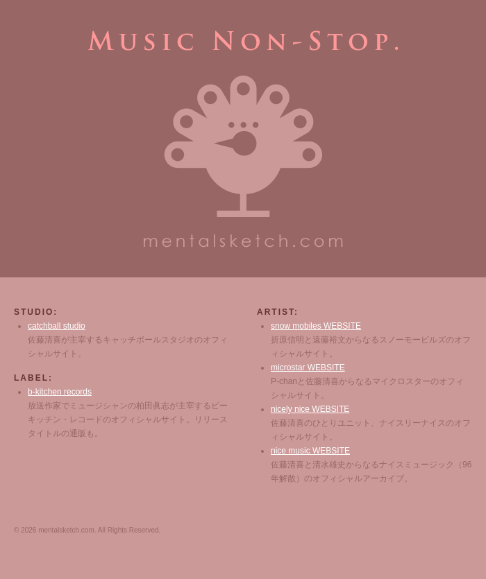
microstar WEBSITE (308, 367)
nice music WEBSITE (310, 451)
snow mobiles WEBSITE (316, 326)
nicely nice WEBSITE (310, 409)
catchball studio (56, 326)
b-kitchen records (60, 392)
